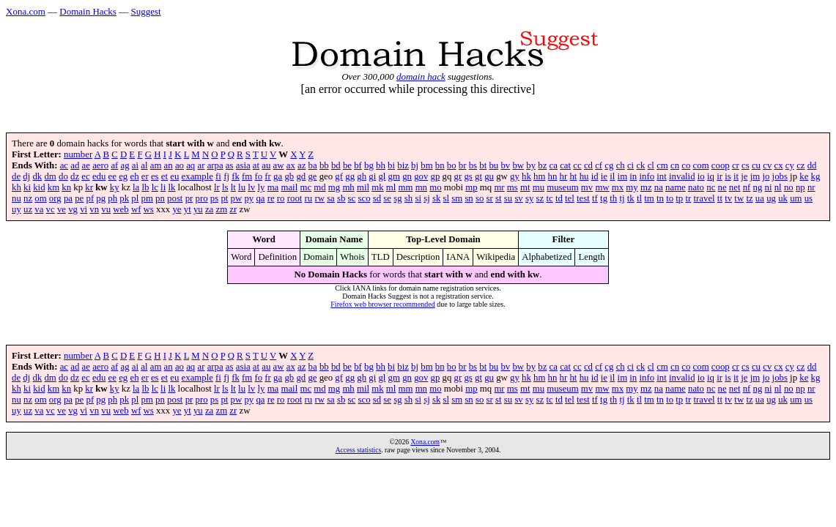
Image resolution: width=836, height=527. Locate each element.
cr (735, 165)
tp (679, 198)
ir (719, 176)
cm (662, 165)
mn (421, 187)
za (209, 209)
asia (243, 165)
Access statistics (359, 450)
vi (83, 209)
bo (451, 165)
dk (37, 176)
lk (171, 187)
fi (218, 176)
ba (312, 165)
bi (391, 165)
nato (696, 187)
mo (435, 187)
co (685, 165)
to (669, 198)
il (612, 176)
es (155, 176)
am (156, 165)
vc (50, 209)
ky (114, 187)
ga (277, 176)
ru (309, 198)
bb (324, 165)
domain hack (420, 76)
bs (473, 165)
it (736, 176)
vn (94, 209)
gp (435, 176)
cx (778, 165)
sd (377, 198)
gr (458, 176)
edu (99, 176)
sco (364, 198)
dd (812, 165)
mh (348, 187)
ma (273, 187)
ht (573, 176)
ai (135, 165)
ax (290, 165)
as (230, 165)
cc (577, 165)
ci (630, 165)
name (675, 187)
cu (756, 165)
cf (598, 165)
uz (27, 209)
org (55, 198)
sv (518, 198)
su (508, 198)
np (800, 187)
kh (16, 187)
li (163, 187)
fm (247, 176)
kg (816, 176)
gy (514, 176)
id (595, 176)
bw (518, 165)
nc (710, 187)
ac (64, 165)
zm (221, 209)
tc (549, 198)
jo (765, 176)
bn (440, 165)
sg (397, 198)
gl (381, 176)
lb (145, 187)
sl (446, 198)
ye (176, 209)
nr (811, 187)
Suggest (145, 11)
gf (339, 176)
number (78, 154)
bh (380, 165)
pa (68, 198)
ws (149, 209)
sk (436, 198)
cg (608, 165)
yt (187, 209)
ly (261, 187)
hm (539, 176)
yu (198, 209)
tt (719, 198)
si (418, 198)
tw (739, 198)
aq (190, 165)
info (646, 176)
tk (631, 198)
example (197, 176)
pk (124, 198)
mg (334, 187)
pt (224, 198)
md (319, 187)
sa (331, 198)
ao (179, 165)
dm (50, 176)
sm (456, 198)
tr (688, 198)
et (164, 176)
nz (27, 198)
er (145, 176)
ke (803, 176)
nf (747, 187)
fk (236, 176)
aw (278, 165)
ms (512, 187)
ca (554, 165)
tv (728, 198)
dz (74, 176)
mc (305, 187)
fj (226, 176)
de (16, 176)
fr (268, 176)
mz (646, 187)
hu (584, 176)
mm (406, 187)
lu (241, 187)
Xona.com (25, 11)
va (38, 209)
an (168, 165)
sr (490, 198)
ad (74, 165)
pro (202, 198)
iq (710, 176)
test (583, 198)
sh (408, 198)
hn (553, 176)
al (144, 165)
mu (538, 187)
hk (526, 176)
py (249, 198)
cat (565, 165)
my (631, 187)
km (53, 187)
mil (363, 187)
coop (720, 165)
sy (529, 198)
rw (319, 198)
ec (85, 176)
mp (471, 187)
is (728, 176)
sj (426, 198)
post (174, 198)
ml (391, 187)
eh (134, 176)
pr (189, 198)
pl (134, 198)
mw (602, 187)
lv (251, 187)
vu (106, 209)
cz (800, 165)
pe (79, 198)
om (40, 198)
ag (125, 165)
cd (588, 165)
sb (341, 198)
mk (377, 187)
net (735, 187)
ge (312, 176)
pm (147, 198)
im (623, 176)
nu (16, 198)
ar (200, 165)
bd (336, 165)
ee (112, 176)
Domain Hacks (87, 11)
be (347, 165)
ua (759, 198)
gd (301, 176)
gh (361, 176)
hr (564, 176)
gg (350, 176)
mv (587, 187)
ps (214, 198)
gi (372, 176)
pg (101, 198)
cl (651, 165)
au (266, 165)
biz (403, 165)
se (387, 198)
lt (233, 187)
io (701, 176)
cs (745, 165)
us (808, 198)
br (463, 165)
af (114, 165)
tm (649, 198)
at (256, 165)
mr (499, 187)
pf (90, 198)
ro (281, 198)
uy (16, 209)
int (661, 176)
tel (569, 198)
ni (768, 187)
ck (640, 165)
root (295, 198)
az (301, 165)
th (613, 198)
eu (174, 176)
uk (783, 198)
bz (542, 165)
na (658, 187)
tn (660, 198)
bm (426, 165)
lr (217, 187)
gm (394, 176)
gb (289, 176)
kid (39, 187)
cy (789, 165)
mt (525, 187)
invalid (682, 176)
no (789, 187)
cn (674, 165)
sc (352, 198)
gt (478, 176)
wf (136, 209)
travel (704, 198)
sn (469, 198)
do (63, 176)
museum (562, 187)
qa (260, 198)
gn (407, 176)
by (531, 165)
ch (620, 165)
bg (369, 165)
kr (89, 187)
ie (604, 176)
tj (621, 198)
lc (155, 187)
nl (778, 187)
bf (358, 165)
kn (66, 187)
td (559, 198)
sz (540, 198)
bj (414, 165)
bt (483, 165)
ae (86, 165)
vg (73, 209)
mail (289, 187)
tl (639, 198)
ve (61, 209)
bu (493, 165)
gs (468, 176)
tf (595, 198)
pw (237, 198)
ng (758, 187)
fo (258, 176)
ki (27, 187)
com (701, 165)
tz (749, 198)
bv (505, 165)
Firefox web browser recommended (382, 304)
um (796, 198)
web (120, 209)
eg (123, 176)
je (744, 176)
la (136, 187)
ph (112, 198)
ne (722, 187)
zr (233, 209)
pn (160, 198)
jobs (780, 176)
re (271, 198)
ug (771, 198)
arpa (215, 165)
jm (755, 176)
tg (603, 198)
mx (618, 187)
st (498, 198)
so (480, 198)
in (633, 176)
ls (225, 187)
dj (26, 176)
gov (421, 176)
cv (767, 165)
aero (100, 165)
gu (489, 176)
